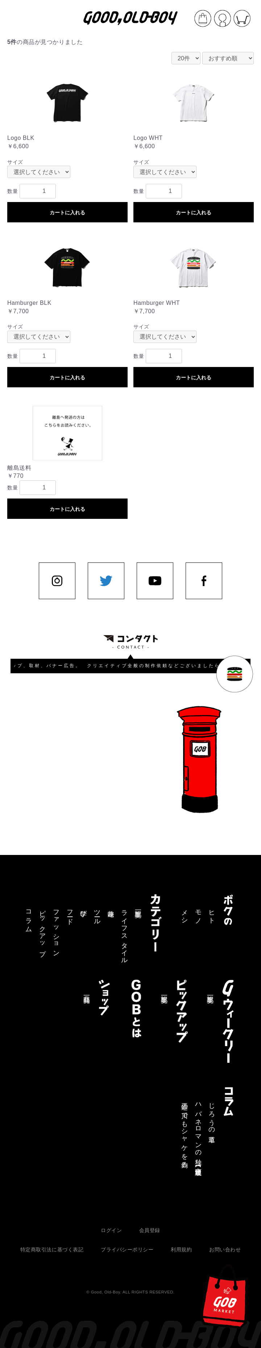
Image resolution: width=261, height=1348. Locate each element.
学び (83, 909)
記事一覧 (138, 906)
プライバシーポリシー (127, 1249)
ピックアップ (42, 929)
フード (70, 913)
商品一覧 (86, 992)
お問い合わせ (225, 1249)
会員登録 (149, 1230)
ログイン (111, 1230)
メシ (184, 913)
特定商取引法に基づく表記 (52, 1249)
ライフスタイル (124, 933)
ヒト (211, 913)
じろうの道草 (211, 1115)
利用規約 (181, 1249)
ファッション (56, 929)
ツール (97, 913)
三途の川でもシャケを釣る (184, 1131)
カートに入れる (67, 212)
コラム (28, 917)
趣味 (111, 906)
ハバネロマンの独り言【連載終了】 (198, 1132)
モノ (198, 913)
